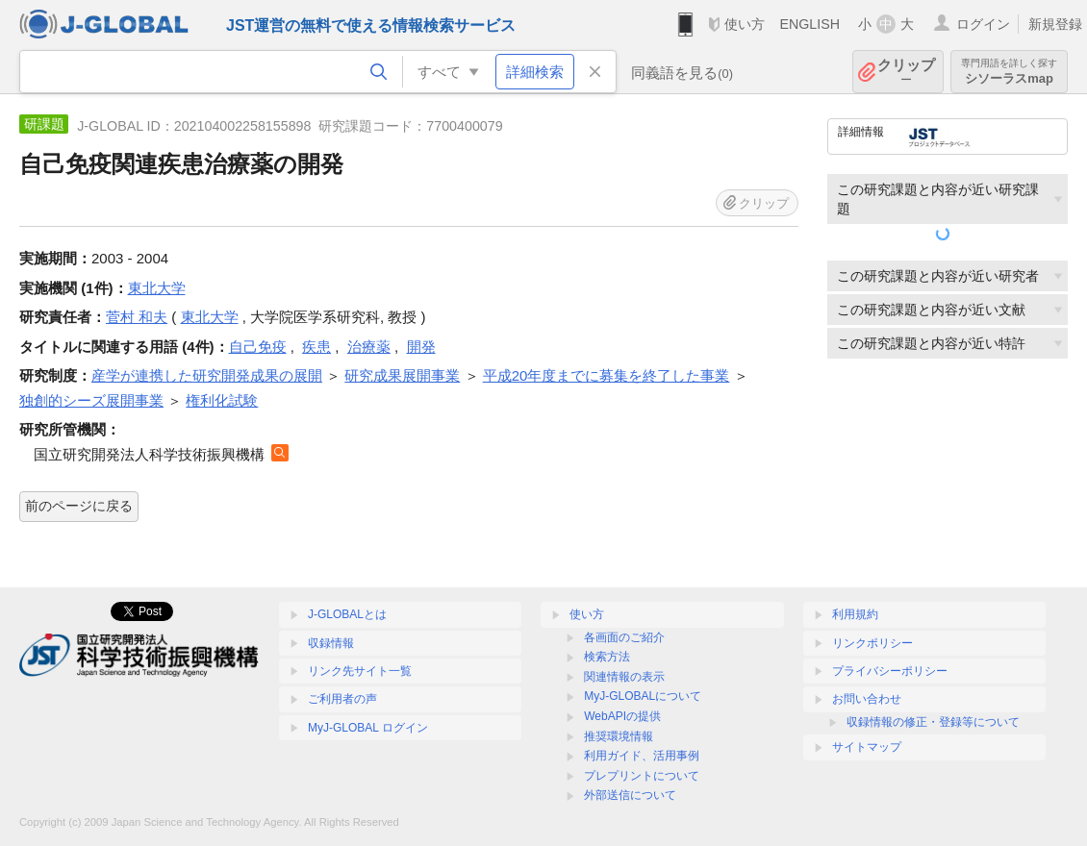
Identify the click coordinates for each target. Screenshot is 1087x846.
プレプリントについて (641, 776)
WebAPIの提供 (622, 716)
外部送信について (630, 795)
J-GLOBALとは (347, 614)
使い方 (744, 24)
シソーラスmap (1009, 72)
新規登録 (1055, 24)
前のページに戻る (79, 505)
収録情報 (331, 643)
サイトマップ (866, 747)
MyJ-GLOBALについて (642, 696)
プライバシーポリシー (890, 671)
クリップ (906, 72)
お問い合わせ (866, 699)
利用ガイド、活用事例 (641, 755)
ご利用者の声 (342, 699)
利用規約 (855, 614)
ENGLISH (809, 24)
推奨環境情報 (618, 736)
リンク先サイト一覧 (360, 671)
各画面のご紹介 (624, 637)
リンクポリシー (872, 643)
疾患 (316, 346)
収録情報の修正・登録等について (933, 722)
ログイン (983, 24)
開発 (421, 346)
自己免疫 (258, 346)
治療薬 (369, 346)
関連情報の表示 (624, 677)
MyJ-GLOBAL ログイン (368, 727)
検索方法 (607, 656)
